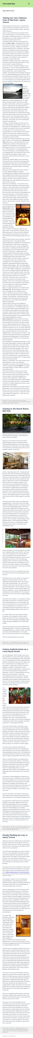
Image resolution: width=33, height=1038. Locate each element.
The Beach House (18, 643)
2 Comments (16, 829)
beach (9, 1029)
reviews (11, 403)
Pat (11, 400)
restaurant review (6, 403)
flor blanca (26, 1029)
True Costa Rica (9, 4)
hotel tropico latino (17, 401)
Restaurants (5, 401)
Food (15, 400)
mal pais (7, 643)
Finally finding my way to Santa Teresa (15, 836)
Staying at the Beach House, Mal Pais (16, 409)
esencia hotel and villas (19, 1029)
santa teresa (16, 403)
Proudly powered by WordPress (9, 1036)
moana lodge (27, 401)
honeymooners (6, 1030)
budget (12, 1029)
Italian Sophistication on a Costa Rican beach (15, 650)
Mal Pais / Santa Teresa (21, 400)
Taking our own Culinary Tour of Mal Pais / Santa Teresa (15, 20)
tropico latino (25, 643)
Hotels (22, 401)
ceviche (11, 401)
